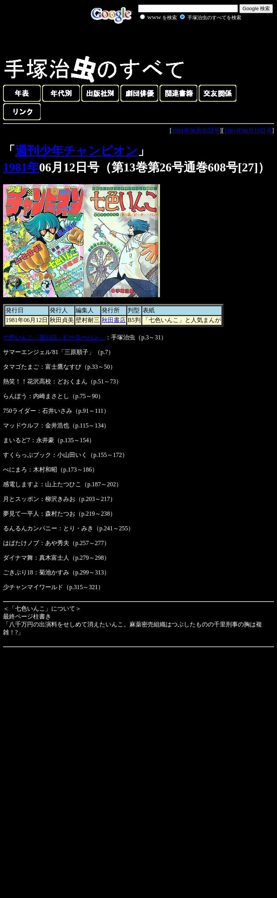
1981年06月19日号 (248, 130)
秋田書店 (114, 320)
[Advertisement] (182, 39)
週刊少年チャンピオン (76, 150)
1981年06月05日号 (196, 130)
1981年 (21, 167)
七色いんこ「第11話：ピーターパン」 (54, 337)
